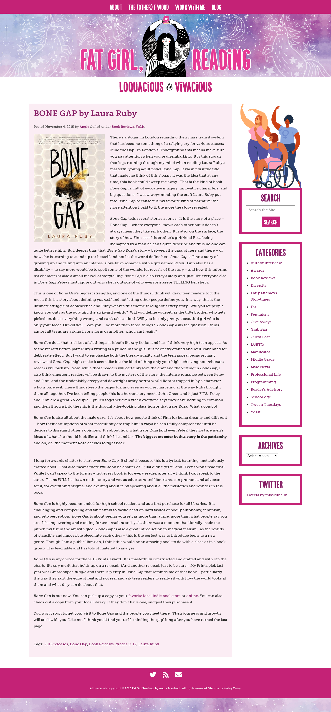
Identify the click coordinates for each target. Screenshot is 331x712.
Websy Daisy (232, 688)
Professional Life (266, 374)
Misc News (260, 367)
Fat (253, 307)
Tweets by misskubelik (266, 495)
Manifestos (260, 352)
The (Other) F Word (148, 6)
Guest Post (260, 337)
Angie (84, 126)
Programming (263, 382)
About (116, 6)
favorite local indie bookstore (154, 596)
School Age (261, 397)
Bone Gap (78, 644)
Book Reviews (123, 126)
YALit (140, 126)
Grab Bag (259, 329)
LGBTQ (257, 344)
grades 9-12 (126, 644)
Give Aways (261, 322)
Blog (216, 6)
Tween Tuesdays (266, 404)
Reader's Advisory (267, 389)
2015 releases (56, 644)
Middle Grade (263, 359)
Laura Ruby (148, 644)
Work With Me (190, 6)
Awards (257, 270)
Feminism (260, 314)
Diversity (259, 285)
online (192, 596)
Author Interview (266, 263)
